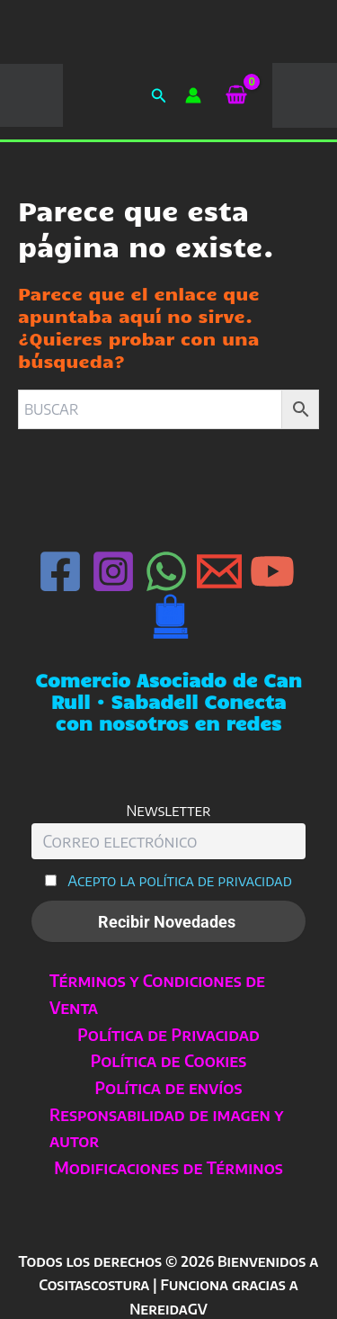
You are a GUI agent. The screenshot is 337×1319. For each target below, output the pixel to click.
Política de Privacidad (168, 1034)
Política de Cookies (169, 1060)
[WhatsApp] (166, 571)
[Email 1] (219, 571)
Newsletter (168, 810)
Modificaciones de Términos (168, 1167)
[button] (159, 96)
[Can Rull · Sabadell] (170, 616)
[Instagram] (113, 571)
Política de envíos (169, 1087)
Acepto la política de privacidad (179, 880)
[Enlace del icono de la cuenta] (193, 95)
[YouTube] (272, 571)
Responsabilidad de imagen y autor (166, 1128)
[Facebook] (60, 571)
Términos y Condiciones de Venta (157, 994)
